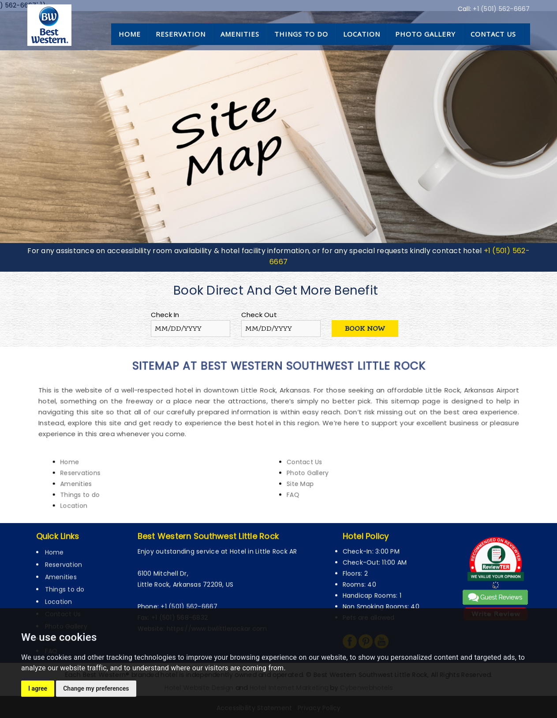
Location (361, 34)
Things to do (301, 34)
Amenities (240, 34)
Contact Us (493, 34)
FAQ (290, 486)
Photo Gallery (425, 34)
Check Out (259, 314)
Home (130, 34)
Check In (165, 314)
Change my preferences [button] (96, 688)
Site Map (296, 477)
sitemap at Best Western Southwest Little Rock (278, 376)
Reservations (109, 467)
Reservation (181, 34)
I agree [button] (37, 688)
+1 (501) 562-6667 (501, 8)
